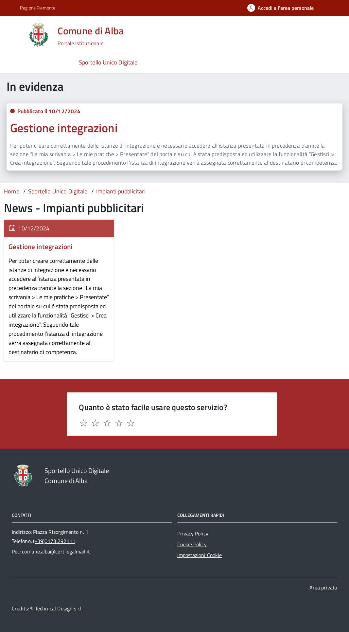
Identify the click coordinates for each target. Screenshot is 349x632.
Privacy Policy (192, 533)
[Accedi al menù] (14, 34)
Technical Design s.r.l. (59, 608)
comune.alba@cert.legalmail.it (56, 551)
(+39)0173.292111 (54, 541)
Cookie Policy (192, 544)
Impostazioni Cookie (199, 555)
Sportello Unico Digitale (108, 62)
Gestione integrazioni (64, 128)
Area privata (323, 587)
